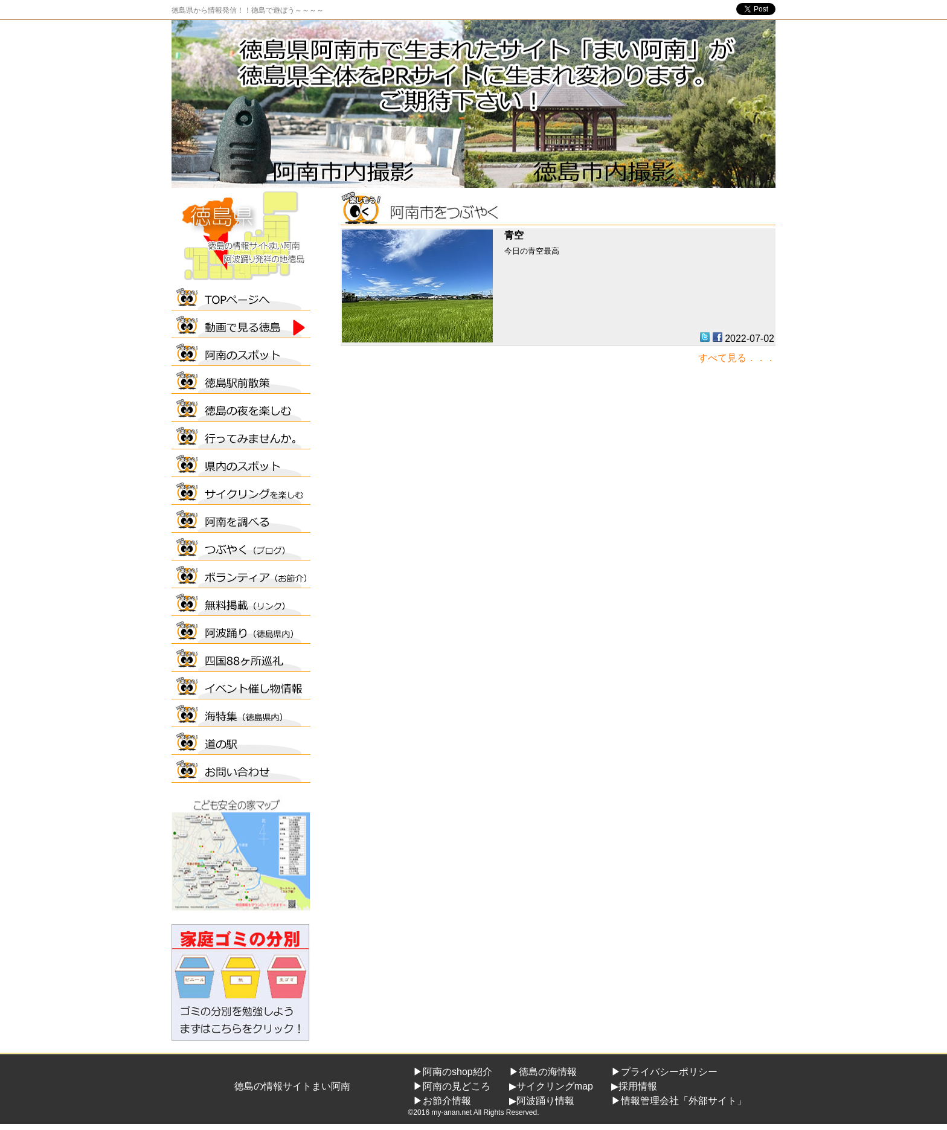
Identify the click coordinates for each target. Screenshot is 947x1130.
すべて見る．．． (736, 358)
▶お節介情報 (442, 1101)
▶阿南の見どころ (451, 1086)
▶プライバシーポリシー (664, 1072)
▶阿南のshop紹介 (452, 1072)
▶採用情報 (634, 1086)
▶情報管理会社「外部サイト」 (678, 1101)
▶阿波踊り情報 (541, 1101)
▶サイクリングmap (551, 1086)
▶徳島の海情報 (543, 1072)
